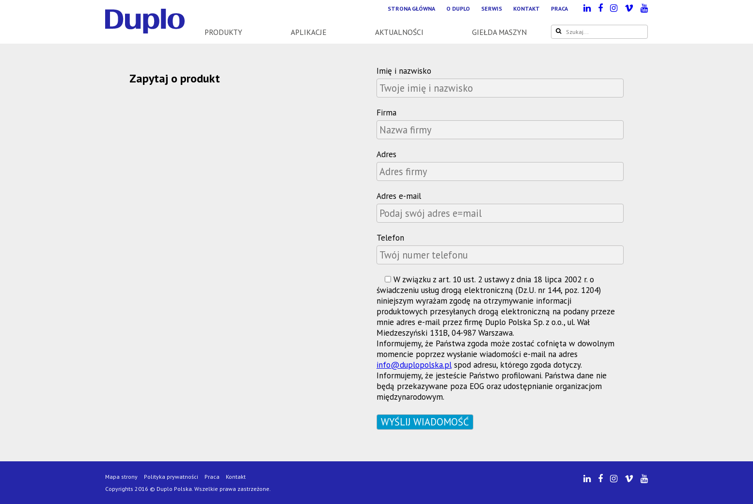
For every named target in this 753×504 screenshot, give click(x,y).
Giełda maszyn (499, 32)
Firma (386, 112)
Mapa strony (121, 476)
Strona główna (411, 8)
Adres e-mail (398, 196)
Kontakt (526, 8)
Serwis (491, 8)
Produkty (223, 32)
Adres (386, 154)
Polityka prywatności (171, 476)
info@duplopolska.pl (414, 364)
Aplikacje (309, 32)
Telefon (390, 237)
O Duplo (458, 8)
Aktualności (399, 32)
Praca (559, 8)
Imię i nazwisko (403, 70)
